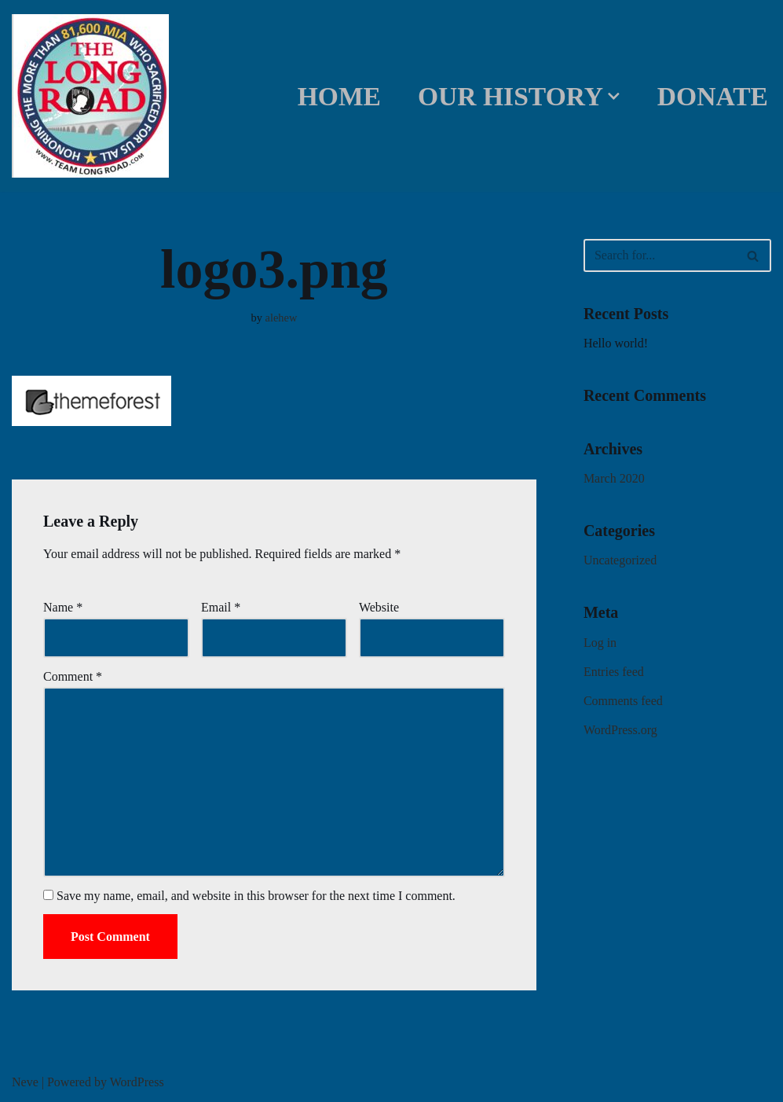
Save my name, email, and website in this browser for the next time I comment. (256, 895)
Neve (25, 1082)
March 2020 (614, 478)
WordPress (137, 1082)
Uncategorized (620, 560)
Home (339, 96)
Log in (600, 642)
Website (379, 607)
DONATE (712, 96)
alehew (281, 317)
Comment (72, 676)
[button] (613, 96)
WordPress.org (620, 730)
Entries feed (614, 671)
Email (220, 607)
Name (62, 607)
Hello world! (616, 343)
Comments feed (623, 700)
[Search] (660, 255)
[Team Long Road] (94, 96)
